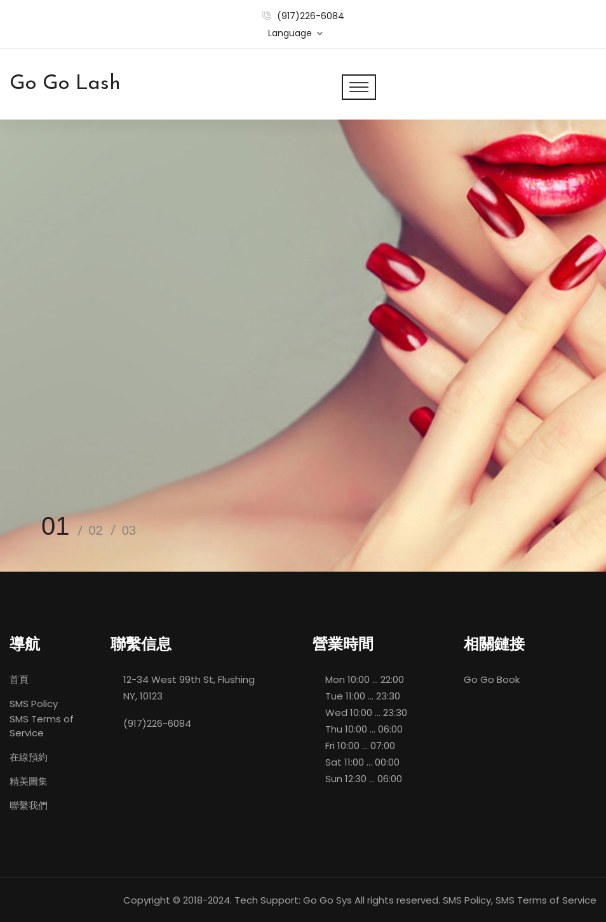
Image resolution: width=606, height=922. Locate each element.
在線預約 (29, 757)
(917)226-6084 (310, 16)
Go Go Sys (327, 900)
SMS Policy (34, 703)
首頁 (19, 679)
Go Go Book (492, 679)
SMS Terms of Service (42, 726)
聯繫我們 (29, 805)
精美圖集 (29, 781)
